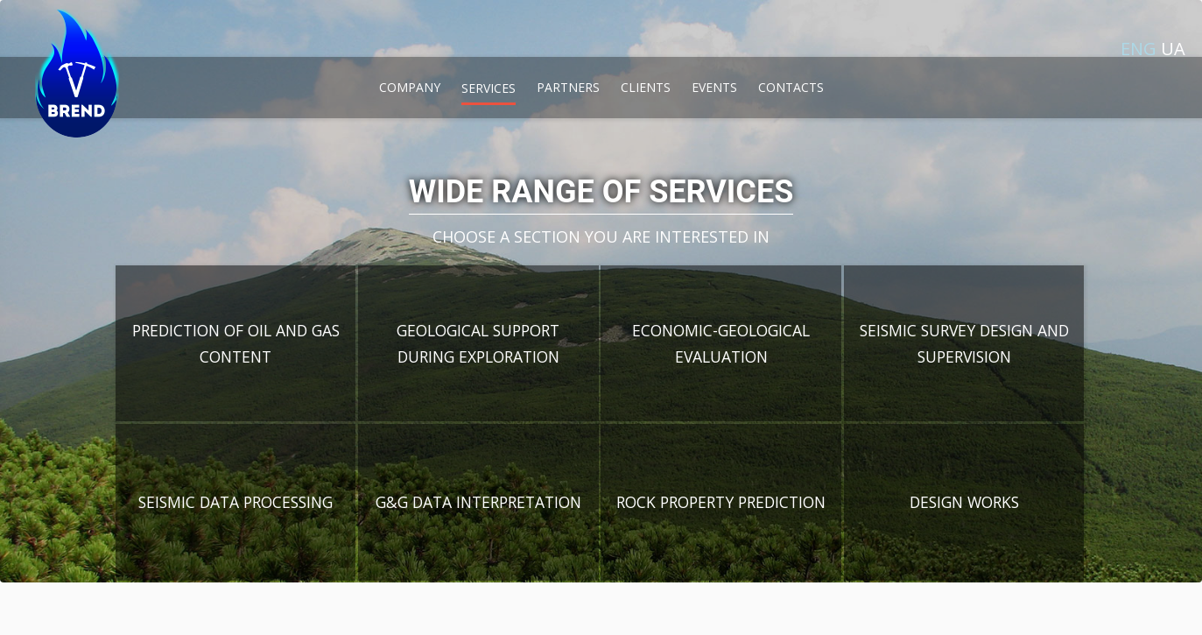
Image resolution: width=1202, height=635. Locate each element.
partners (568, 87)
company (409, 87)
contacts (791, 87)
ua (1173, 48)
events (714, 87)
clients (646, 87)
